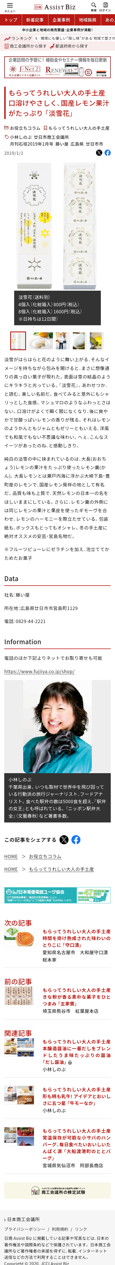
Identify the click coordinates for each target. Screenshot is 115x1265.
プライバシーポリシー (24, 1229)
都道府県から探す (69, 46)
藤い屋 (62, 144)
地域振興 (88, 20)
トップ (11, 20)
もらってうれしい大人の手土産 (79, 128)
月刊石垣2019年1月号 (32, 144)
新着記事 (35, 20)
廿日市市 (94, 144)
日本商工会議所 (23, 1219)
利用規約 (60, 1229)
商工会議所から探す (25, 46)
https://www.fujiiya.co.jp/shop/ (39, 671)
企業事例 (61, 20)
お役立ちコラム (25, 128)
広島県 (77, 144)
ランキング (18, 38)
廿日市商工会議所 (51, 137)
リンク (81, 1229)
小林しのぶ (21, 137)
